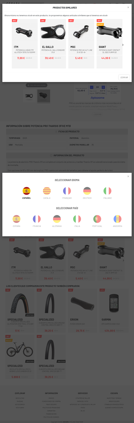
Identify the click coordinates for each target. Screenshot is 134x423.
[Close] (128, 176)
